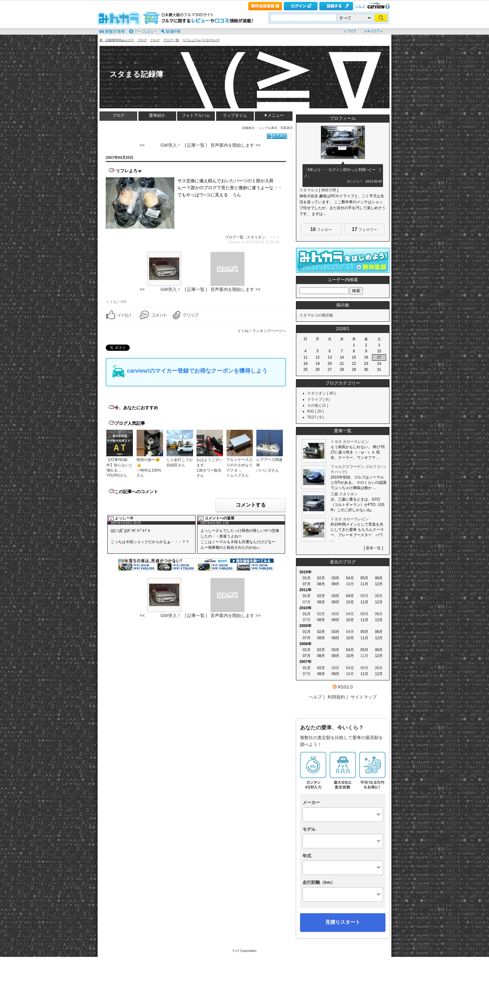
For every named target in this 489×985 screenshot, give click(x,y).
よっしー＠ (124, 518)
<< (332, 328)
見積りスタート (342, 922)
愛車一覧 (373, 548)
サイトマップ (364, 696)
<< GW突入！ (160, 145)
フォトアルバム (196, 115)
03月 (335, 614)
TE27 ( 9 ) (315, 417)
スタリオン (256, 237)
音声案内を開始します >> (235, 145)
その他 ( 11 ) (317, 405)
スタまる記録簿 (136, 74)
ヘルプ (360, 6)
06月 (379, 596)
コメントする (251, 504)
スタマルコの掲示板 (316, 315)
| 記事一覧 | (196, 145)
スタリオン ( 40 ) (321, 393)
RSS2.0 (345, 686)
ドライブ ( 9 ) (318, 399)
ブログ (142, 40)
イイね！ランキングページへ (261, 331)
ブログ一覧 (171, 40)
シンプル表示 (268, 128)
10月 (350, 584)
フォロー (321, 229)
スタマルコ (308, 190)
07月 (306, 602)
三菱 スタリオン (344, 494)
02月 (321, 614)
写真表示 (286, 128)
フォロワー (364, 229)
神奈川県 (328, 190)
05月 (364, 596)
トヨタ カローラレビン (350, 441)
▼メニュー (274, 115)
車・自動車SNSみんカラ (116, 40)
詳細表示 (248, 128)
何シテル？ (355, 181)
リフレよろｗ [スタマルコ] (200, 40)
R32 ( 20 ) (315, 411)
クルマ (155, 40)
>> (353, 328)
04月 (350, 614)
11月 (364, 656)
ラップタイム (235, 115)
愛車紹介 (157, 115)
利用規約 (336, 696)
